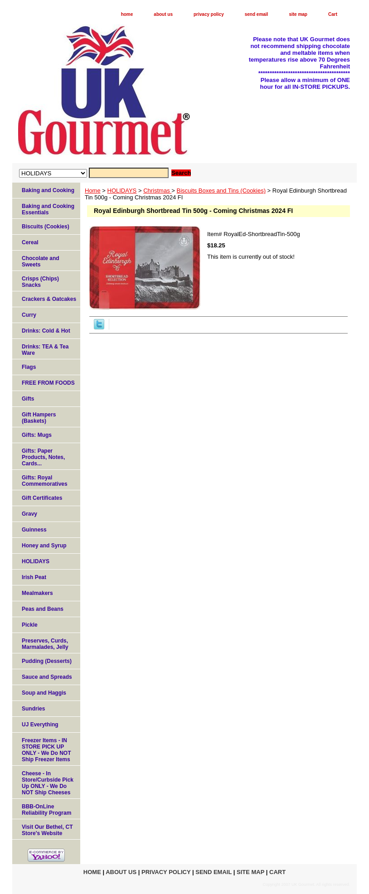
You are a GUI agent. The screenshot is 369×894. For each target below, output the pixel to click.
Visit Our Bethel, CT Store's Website (47, 830)
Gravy (29, 514)
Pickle (30, 625)
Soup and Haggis (44, 693)
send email (256, 14)
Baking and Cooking (48, 190)
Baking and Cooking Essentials (48, 209)
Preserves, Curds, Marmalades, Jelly (45, 644)
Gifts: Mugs (37, 435)
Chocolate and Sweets (40, 261)
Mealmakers (37, 593)
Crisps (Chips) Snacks (40, 281)
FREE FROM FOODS (48, 383)
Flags (29, 367)
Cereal (30, 242)
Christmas (157, 190)
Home (93, 190)
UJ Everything (40, 724)
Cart (332, 14)
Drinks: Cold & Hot (46, 331)
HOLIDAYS (122, 190)
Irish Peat (34, 577)
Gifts (28, 399)
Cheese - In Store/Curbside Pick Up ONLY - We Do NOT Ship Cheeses (47, 783)
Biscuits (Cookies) (45, 226)
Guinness (34, 530)
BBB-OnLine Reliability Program (46, 809)
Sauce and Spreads (47, 677)
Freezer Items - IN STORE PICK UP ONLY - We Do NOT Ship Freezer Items (46, 750)
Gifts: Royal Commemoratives (45, 480)
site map (298, 14)
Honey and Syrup (44, 545)
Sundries (33, 709)
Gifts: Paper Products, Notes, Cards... (43, 457)
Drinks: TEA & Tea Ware (45, 349)
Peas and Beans (42, 609)
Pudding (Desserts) (47, 661)
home (127, 14)
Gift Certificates (42, 498)
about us (163, 14)
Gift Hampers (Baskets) (39, 417)
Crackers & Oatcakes (49, 299)
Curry (29, 315)
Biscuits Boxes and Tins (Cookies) (221, 190)
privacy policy (209, 14)
